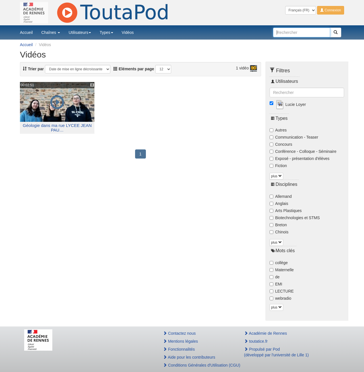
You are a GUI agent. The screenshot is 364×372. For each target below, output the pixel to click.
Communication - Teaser (294, 137)
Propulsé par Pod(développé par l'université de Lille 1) (276, 352)
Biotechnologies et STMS (295, 217)
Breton (278, 225)
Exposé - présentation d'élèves (300, 158)
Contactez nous (179, 333)
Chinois (279, 232)
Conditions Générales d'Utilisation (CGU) (197, 365)
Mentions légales (180, 341)
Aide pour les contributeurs (189, 357)
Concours (281, 144)
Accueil (26, 32)
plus (276, 176)
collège (279, 262)
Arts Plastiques (286, 210)
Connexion (330, 10)
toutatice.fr (256, 341)
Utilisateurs (80, 32)
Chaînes (50, 32)
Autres (278, 130)
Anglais (279, 203)
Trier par (33, 69)
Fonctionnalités (179, 349)
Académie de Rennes (265, 333)
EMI (276, 284)
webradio (280, 298)
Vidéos (128, 32)
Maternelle (282, 270)
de (275, 277)
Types (106, 32)
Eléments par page (133, 69)
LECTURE (282, 291)
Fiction (278, 165)
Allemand (281, 196)
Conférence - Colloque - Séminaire (303, 151)
